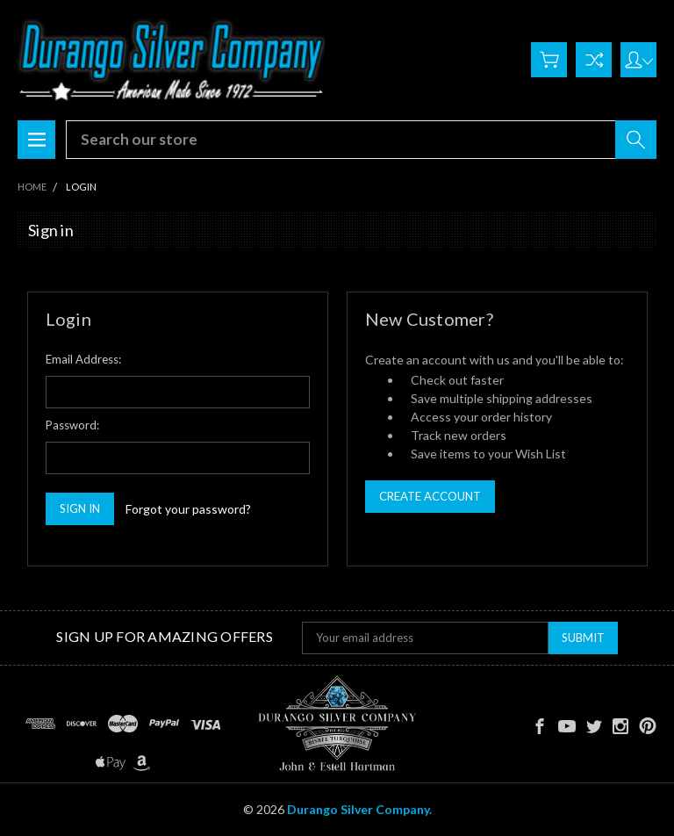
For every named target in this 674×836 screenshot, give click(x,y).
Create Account (430, 496)
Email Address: (83, 359)
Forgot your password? (188, 508)
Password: (72, 425)
